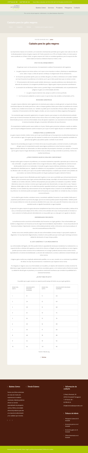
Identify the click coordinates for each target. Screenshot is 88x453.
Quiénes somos (41, 8)
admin (51, 39)
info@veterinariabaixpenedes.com (73, 405)
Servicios (51, 8)
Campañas (20, 27)
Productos (59, 8)
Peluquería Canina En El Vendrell (72, 419)
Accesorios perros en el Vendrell (71, 425)
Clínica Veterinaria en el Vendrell (71, 436)
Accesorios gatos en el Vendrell (71, 431)
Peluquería (68, 8)
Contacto (77, 8)
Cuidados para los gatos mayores (44, 27)
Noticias (29, 27)
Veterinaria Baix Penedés (14, 449)
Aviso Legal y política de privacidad (32, 449)
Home (11, 27)
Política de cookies (48, 449)
